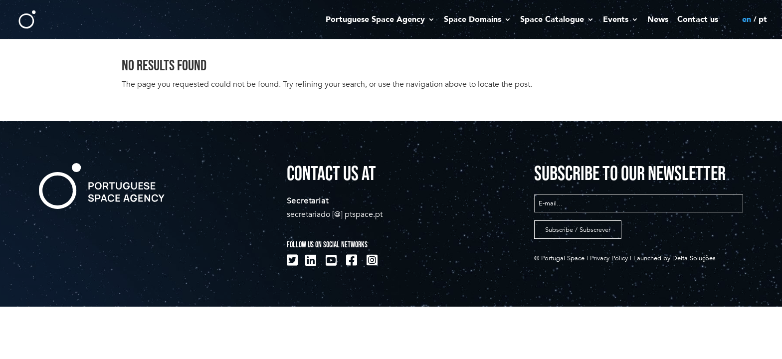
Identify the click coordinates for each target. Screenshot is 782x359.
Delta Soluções (694, 258)
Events (615, 20)
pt (763, 20)
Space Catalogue (552, 20)
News (657, 20)
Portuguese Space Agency (375, 20)
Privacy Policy (609, 258)
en (746, 20)
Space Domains (472, 20)
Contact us (697, 20)
